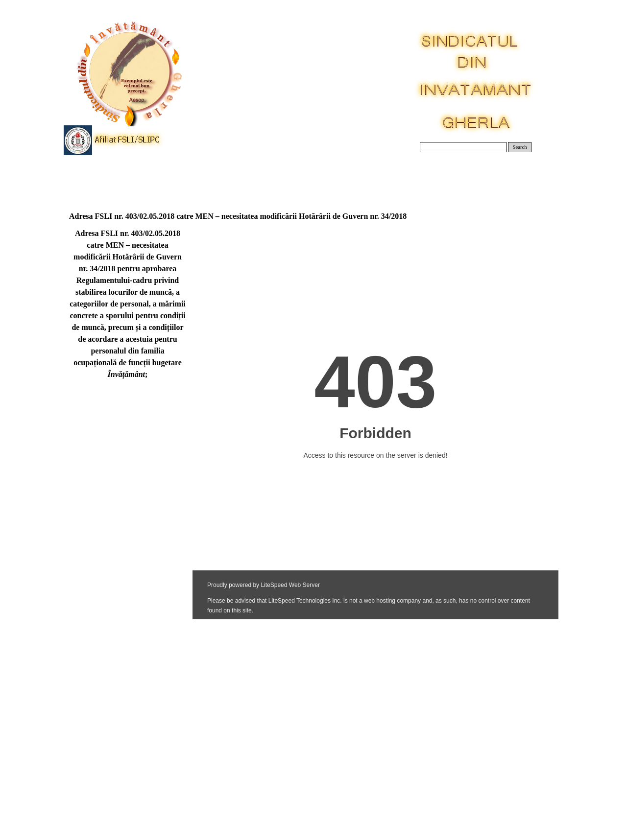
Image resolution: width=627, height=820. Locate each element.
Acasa (94, 176)
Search (520, 147)
